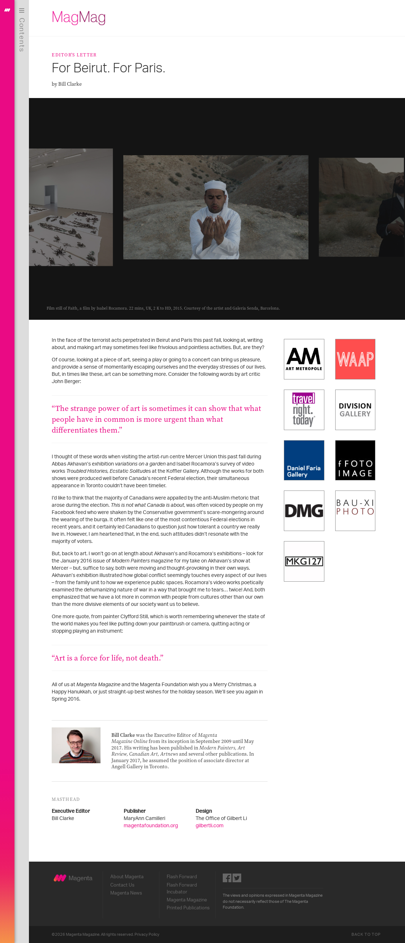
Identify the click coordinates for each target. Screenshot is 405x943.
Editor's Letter (74, 55)
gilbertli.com (210, 825)
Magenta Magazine (187, 899)
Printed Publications (188, 907)
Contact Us (123, 885)
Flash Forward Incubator (182, 889)
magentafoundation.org (151, 825)
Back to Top (366, 934)
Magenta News (127, 893)
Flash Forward (182, 876)
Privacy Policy (147, 934)
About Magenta (127, 876)
